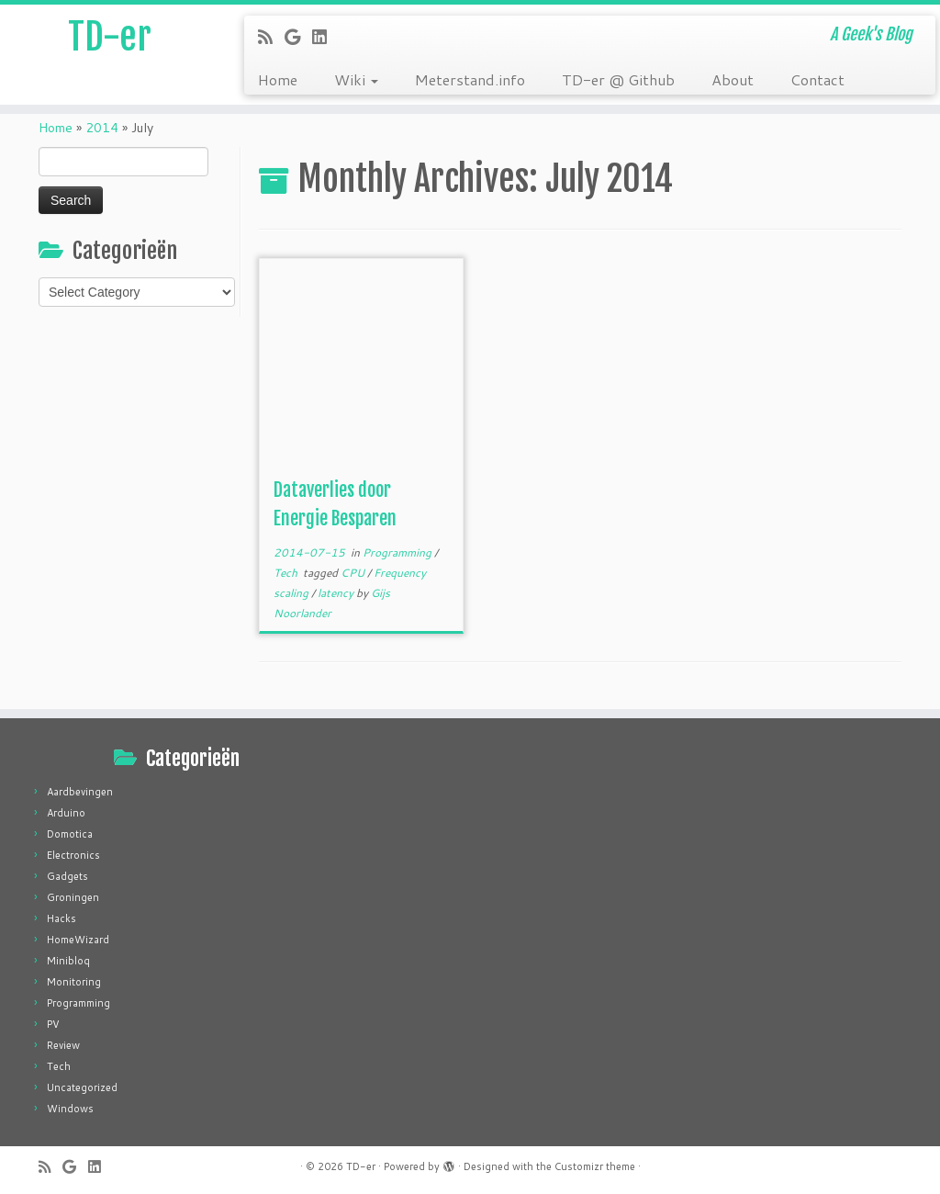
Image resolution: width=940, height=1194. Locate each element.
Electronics (73, 855)
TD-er (109, 37)
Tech (287, 572)
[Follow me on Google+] (298, 37)
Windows (70, 1108)
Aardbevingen (80, 791)
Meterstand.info (470, 79)
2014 (101, 127)
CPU (354, 572)
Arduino (66, 812)
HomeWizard (78, 939)
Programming (398, 552)
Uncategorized (82, 1087)
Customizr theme (594, 1166)
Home (277, 79)
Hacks (61, 918)
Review (63, 1045)
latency (337, 593)
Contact (817, 79)
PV (53, 1024)
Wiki (356, 79)
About (732, 79)
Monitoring (74, 981)
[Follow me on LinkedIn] (325, 37)
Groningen (73, 897)
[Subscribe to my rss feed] (271, 37)
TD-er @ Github (618, 79)
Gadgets (67, 876)
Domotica (70, 834)
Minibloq (68, 960)
